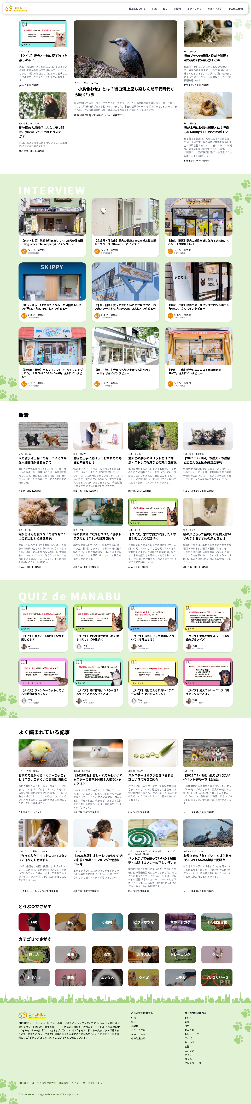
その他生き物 (235, 8)
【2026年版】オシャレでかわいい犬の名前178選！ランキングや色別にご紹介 (98, 859)
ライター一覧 (78, 1083)
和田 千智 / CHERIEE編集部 (196, 85)
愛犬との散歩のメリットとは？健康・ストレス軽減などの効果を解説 (152, 460)
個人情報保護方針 (46, 1083)
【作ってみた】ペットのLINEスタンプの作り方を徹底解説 (43, 857)
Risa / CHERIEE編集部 (138, 812)
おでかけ (193, 771)
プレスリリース (193, 1063)
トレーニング (192, 1034)
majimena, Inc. (73, 1094)
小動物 (177, 8)
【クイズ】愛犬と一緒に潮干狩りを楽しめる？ (43, 57)
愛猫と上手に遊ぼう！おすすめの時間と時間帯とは (97, 460)
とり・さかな (194, 8)
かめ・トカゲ (215, 8)
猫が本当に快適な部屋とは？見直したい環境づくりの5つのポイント (207, 129)
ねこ (165, 8)
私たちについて (137, 8)
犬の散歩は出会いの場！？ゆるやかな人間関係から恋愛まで (43, 460)
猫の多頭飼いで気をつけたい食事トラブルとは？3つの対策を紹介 (97, 536)
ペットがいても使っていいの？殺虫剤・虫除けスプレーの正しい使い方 (152, 860)
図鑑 (187, 1046)
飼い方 (193, 123)
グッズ (193, 51)
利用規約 (63, 1083)
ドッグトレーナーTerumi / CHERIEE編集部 (38, 890)
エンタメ (200, 453)
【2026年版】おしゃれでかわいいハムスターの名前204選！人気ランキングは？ (98, 779)
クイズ (28, 51)
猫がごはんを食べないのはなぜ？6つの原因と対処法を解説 (42, 536)
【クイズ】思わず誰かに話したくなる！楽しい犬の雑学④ (152, 536)
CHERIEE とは (26, 1083)
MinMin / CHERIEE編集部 (30, 490)
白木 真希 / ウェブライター (31, 812)
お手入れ (189, 1030)
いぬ (154, 8)
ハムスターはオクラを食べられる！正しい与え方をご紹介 (152, 777)
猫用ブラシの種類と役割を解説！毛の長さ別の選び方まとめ (206, 57)
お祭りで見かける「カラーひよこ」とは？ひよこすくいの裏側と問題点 (43, 777)
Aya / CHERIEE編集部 (138, 566)
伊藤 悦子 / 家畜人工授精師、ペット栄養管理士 (99, 115)
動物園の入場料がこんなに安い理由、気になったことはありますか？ (41, 131)
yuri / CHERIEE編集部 (29, 85)
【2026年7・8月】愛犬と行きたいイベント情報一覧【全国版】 (206, 777)
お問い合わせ (95, 1083)
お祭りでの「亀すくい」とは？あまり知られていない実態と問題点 (207, 857)
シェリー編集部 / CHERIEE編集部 (198, 490)
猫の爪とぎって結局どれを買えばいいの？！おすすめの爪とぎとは (207, 536)
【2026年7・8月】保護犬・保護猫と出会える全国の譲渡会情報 (206, 460)
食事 (82, 529)
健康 (187, 1022)
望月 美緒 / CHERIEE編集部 (31, 150)
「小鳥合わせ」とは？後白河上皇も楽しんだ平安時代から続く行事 (124, 91)
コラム (37, 123)
